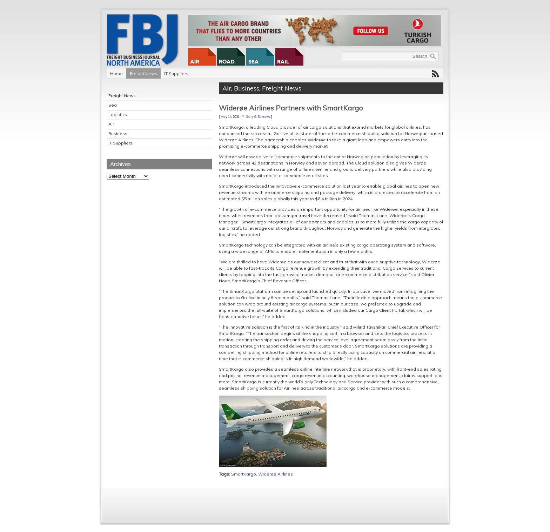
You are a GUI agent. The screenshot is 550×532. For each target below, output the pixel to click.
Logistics (117, 114)
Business (117, 133)
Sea (112, 105)
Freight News (143, 73)
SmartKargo (243, 474)
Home (116, 73)
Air (111, 124)
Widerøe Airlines (275, 474)
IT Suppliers (176, 73)
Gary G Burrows (258, 117)
